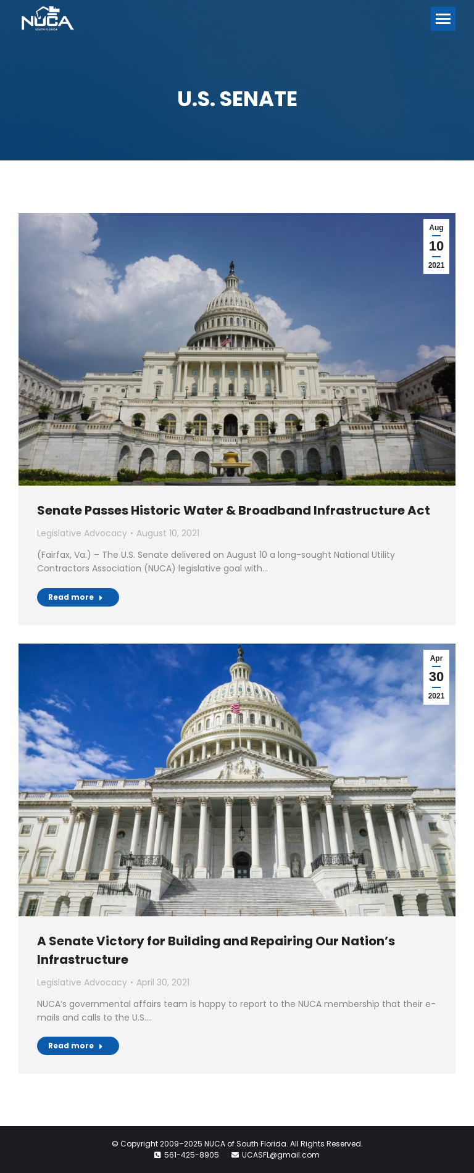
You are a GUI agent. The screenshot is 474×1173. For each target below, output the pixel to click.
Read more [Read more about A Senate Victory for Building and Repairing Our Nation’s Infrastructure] (75, 1045)
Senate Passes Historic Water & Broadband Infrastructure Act (233, 510)
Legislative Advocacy (82, 533)
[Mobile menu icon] (443, 19)
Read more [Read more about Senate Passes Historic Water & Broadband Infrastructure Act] (75, 597)
